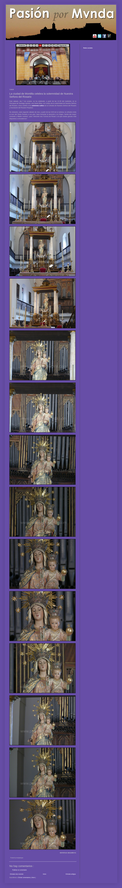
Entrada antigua (71, 874)
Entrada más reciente (16, 874)
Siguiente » (63, 45)
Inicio (44, 874)
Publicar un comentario (19, 870)
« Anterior (21, 45)
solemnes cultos (38, 105)
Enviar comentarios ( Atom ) (27, 877)
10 (56, 45)
